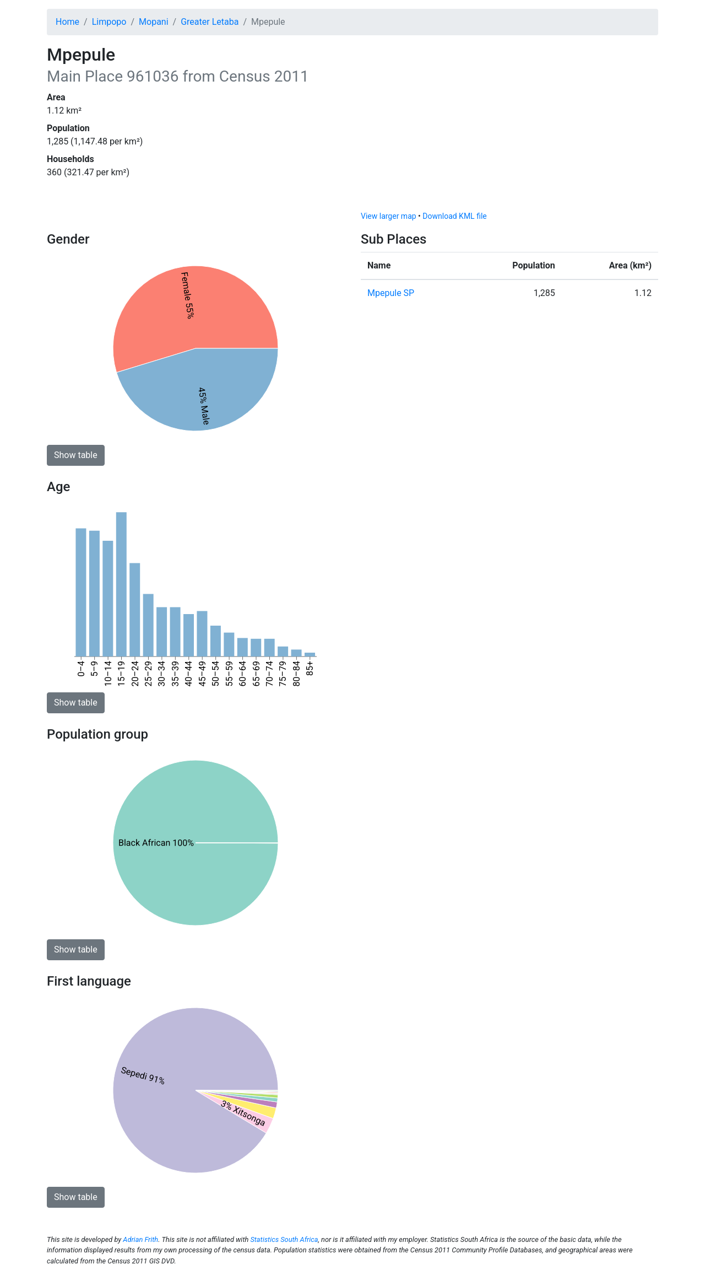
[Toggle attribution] (646, 199)
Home (67, 22)
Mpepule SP (390, 293)
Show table (75, 455)
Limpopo (109, 22)
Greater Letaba (209, 22)
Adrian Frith (140, 1239)
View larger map (388, 216)
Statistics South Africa (284, 1239)
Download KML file (454, 216)
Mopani (154, 22)
